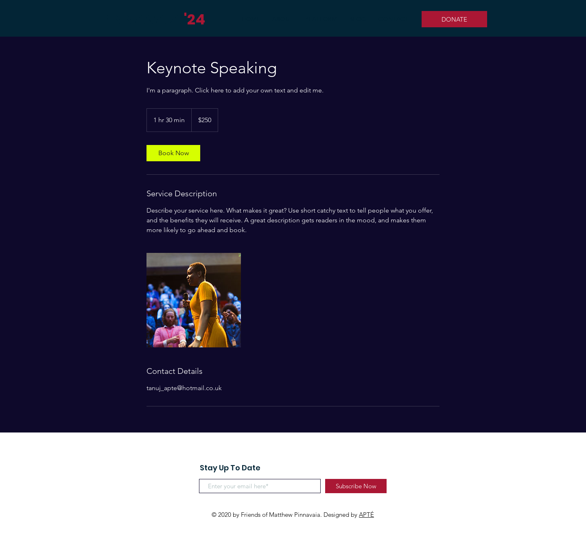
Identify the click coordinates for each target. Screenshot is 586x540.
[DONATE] (454, 19)
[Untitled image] (193, 300)
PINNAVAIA (140, 19)
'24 (194, 19)
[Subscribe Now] (356, 486)
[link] (173, 153)
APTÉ (366, 514)
